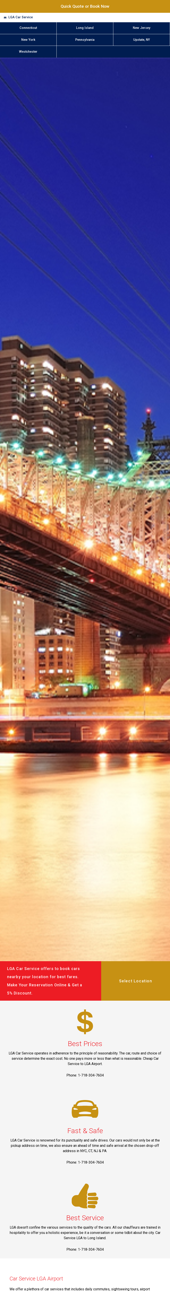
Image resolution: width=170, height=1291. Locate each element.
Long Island (85, 28)
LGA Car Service (20, 17)
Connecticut (28, 28)
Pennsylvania (85, 40)
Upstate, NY (141, 40)
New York (28, 40)
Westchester (28, 52)
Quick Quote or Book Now (85, 6)
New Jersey (141, 28)
